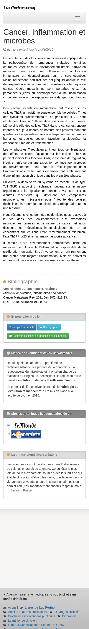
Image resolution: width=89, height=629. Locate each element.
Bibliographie (49, 327)
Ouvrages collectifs (67, 612)
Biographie (69, 616)
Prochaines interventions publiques (31, 616)
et (24, 434)
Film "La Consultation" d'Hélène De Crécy (36, 625)
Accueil (13, 607)
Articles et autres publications (28, 612)
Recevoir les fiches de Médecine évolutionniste (38, 335)
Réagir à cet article (21, 327)
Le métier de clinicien (22, 620)
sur (22, 425)
